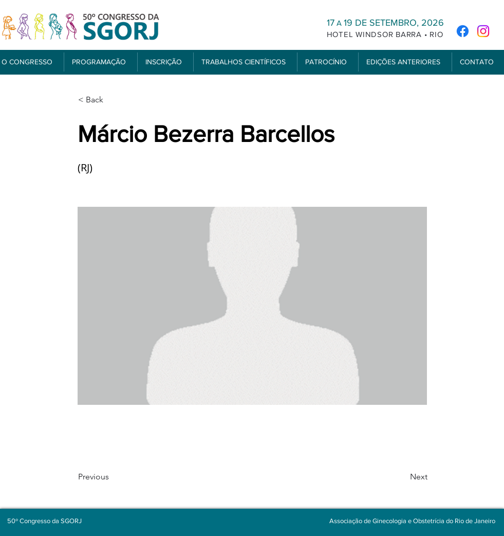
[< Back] (112, 100)
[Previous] (112, 477)
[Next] (401, 477)
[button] (100, 62)
